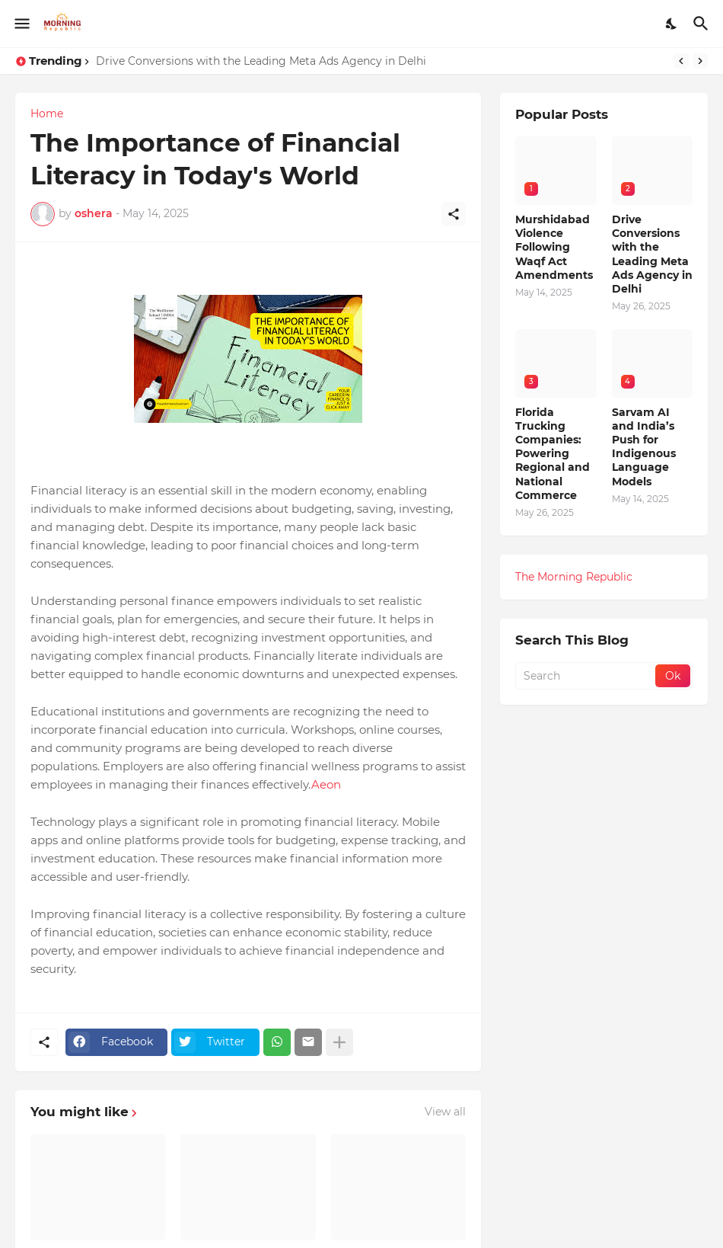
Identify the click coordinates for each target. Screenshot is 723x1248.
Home (46, 113)
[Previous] (681, 61)
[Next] (700, 61)
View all (445, 1111)
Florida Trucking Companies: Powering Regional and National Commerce (552, 453)
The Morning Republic (573, 577)
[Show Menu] (21, 24)
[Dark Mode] (672, 24)
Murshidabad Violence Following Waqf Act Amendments (554, 247)
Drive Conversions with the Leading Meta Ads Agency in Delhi (261, 61)
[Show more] (339, 1042)
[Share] (453, 214)
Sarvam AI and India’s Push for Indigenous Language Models (644, 446)
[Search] (703, 24)
